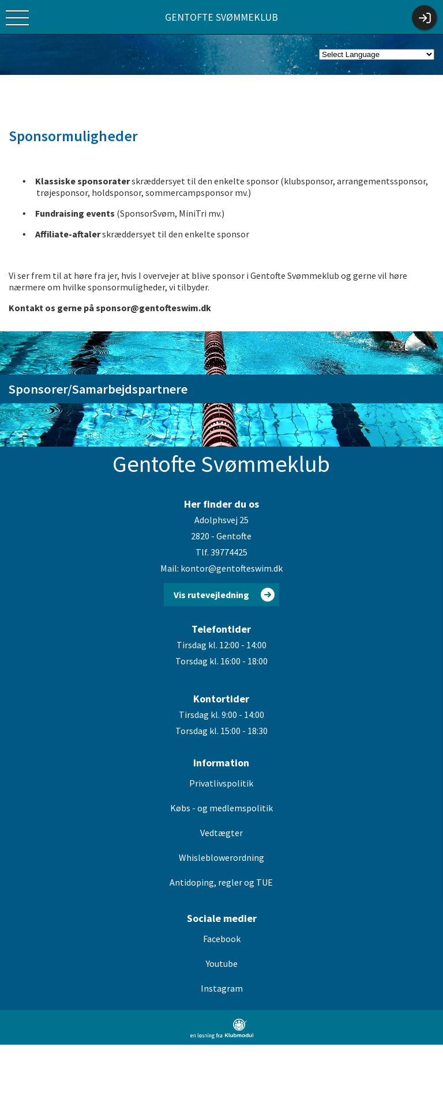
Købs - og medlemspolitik (221, 808)
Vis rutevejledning (211, 594)
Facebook (222, 938)
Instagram (222, 988)
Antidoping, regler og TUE (221, 882)
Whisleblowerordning (221, 857)
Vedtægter (221, 832)
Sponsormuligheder (73, 136)
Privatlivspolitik (221, 783)
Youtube (222, 963)
